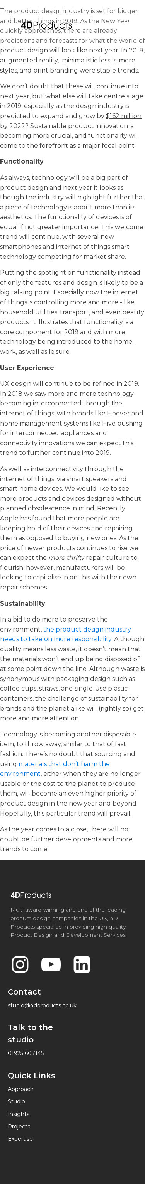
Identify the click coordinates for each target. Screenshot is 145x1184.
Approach (21, 1089)
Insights (18, 1114)
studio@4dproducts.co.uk (42, 1005)
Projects (19, 1126)
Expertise (20, 1138)
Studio (16, 1101)
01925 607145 (26, 1053)
